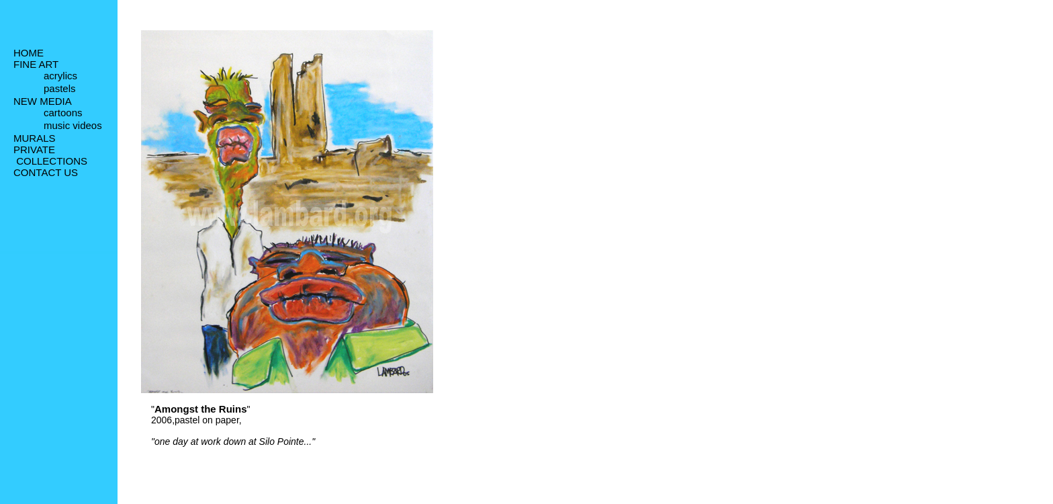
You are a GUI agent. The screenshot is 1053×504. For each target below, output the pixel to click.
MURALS (34, 140)
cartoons (63, 115)
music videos (73, 128)
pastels (60, 90)
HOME (28, 52)
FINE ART (35, 64)
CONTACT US (45, 175)
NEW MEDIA (42, 102)
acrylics (60, 77)
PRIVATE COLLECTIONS (50, 157)
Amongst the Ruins (200, 409)
